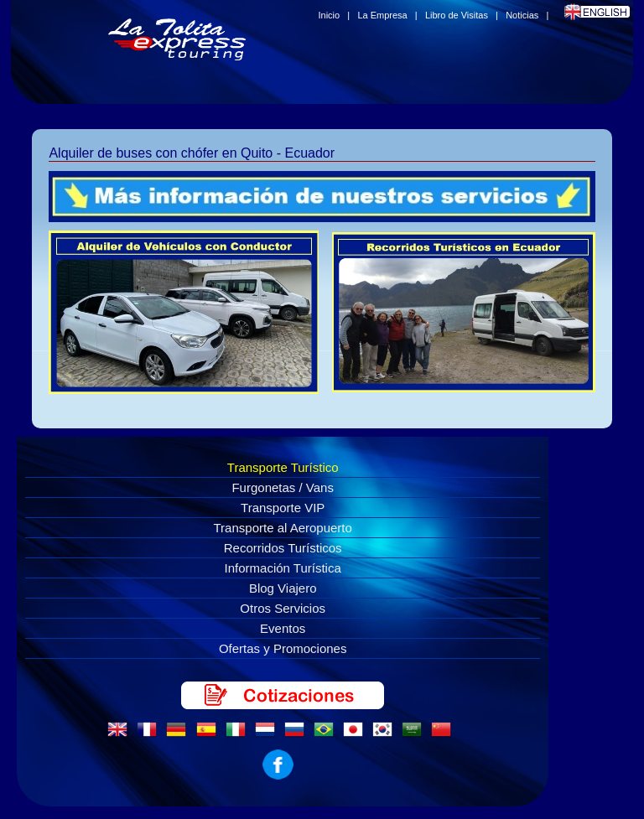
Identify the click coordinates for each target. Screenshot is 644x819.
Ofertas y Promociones (283, 648)
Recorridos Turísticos (283, 548)
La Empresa (382, 15)
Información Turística (283, 568)
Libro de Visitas (456, 15)
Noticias (522, 15)
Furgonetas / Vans (282, 487)
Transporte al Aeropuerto (283, 528)
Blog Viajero (283, 588)
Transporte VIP (283, 507)
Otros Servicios (282, 608)
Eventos (282, 628)
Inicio (329, 15)
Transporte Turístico (283, 467)
